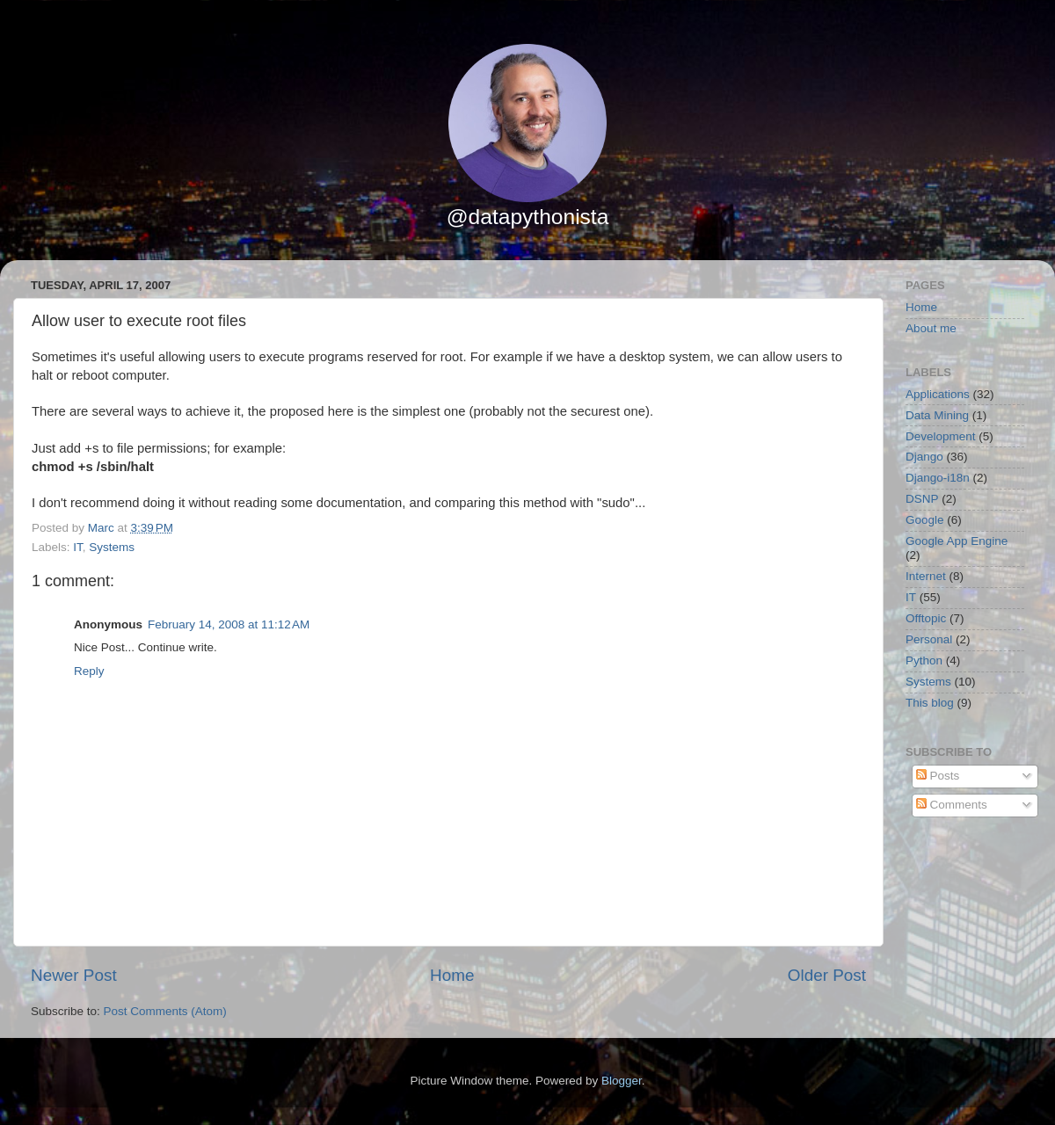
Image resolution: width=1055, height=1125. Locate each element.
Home (452, 975)
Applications (938, 394)
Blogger (621, 1080)
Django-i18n (938, 477)
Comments (951, 804)
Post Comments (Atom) (165, 1011)
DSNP (922, 498)
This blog (930, 702)
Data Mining (937, 415)
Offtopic (926, 618)
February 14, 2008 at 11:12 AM (228, 624)
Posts (938, 775)
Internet (926, 576)
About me (931, 328)
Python (924, 660)
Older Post (827, 975)
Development (941, 436)
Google (925, 519)
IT (78, 547)
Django (924, 456)
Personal (929, 639)
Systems (112, 547)
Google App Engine (957, 541)
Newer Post (74, 975)
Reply (89, 671)
